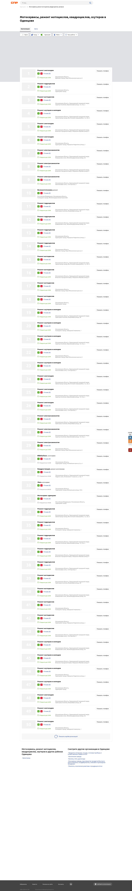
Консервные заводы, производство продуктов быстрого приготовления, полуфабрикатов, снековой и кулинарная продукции (86, 733)
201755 (130, 438)
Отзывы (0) (47, 44)
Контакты (61, 884)
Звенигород (26, 728)
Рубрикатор (23, 884)
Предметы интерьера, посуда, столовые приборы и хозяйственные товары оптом (85, 724)
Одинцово (23, 6)
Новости (34, 884)
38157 (130, 442)
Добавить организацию (104, 884)
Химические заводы (74, 727)
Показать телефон (103, 41)
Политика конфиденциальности (44, 889)
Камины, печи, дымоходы (76, 729)
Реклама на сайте (48, 884)
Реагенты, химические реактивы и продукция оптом (85, 736)
